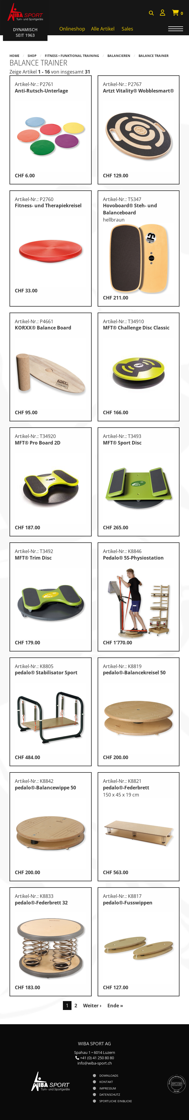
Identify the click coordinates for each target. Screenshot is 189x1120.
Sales (127, 29)
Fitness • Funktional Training (72, 55)
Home (14, 55)
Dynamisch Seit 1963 (25, 32)
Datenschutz (109, 1094)
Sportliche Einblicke (115, 1101)
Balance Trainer (154, 55)
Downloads (108, 1075)
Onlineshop (72, 29)
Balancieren (118, 55)
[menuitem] (162, 13)
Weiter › (92, 1005)
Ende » (115, 1005)
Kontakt (106, 1081)
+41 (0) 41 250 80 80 (97, 1057)
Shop (32, 55)
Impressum (107, 1088)
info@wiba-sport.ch (94, 1063)
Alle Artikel (103, 29)
